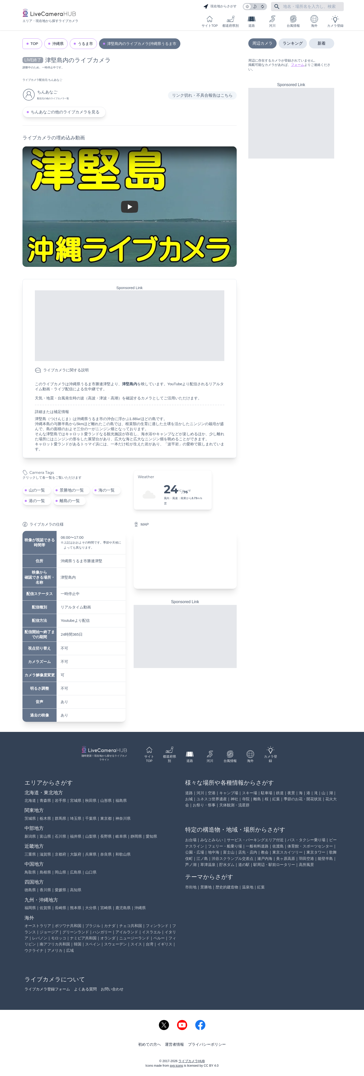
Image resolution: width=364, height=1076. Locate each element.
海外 (314, 21)
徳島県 (30, 890)
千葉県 (90, 818)
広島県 (75, 872)
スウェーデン (115, 944)
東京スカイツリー (287, 852)
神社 (234, 799)
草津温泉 (207, 864)
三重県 (30, 854)
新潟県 (30, 836)
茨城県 (30, 818)
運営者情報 (174, 1044)
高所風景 (306, 864)
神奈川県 (123, 818)
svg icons (176, 1065)
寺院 (246, 799)
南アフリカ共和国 (55, 944)
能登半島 (325, 858)
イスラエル (151, 932)
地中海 (213, 852)
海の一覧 (107, 490)
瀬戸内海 (264, 858)
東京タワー (315, 852)
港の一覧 (37, 501)
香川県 (45, 890)
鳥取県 (30, 872)
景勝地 (206, 887)
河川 (272, 21)
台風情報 (293, 21)
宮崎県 (106, 908)
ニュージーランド (134, 938)
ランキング (293, 43)
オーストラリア (38, 926)
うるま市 (85, 43)
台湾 (149, 944)
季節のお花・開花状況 (303, 799)
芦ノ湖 (191, 864)
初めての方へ (149, 1044)
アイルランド (126, 932)
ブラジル (92, 926)
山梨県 (90, 836)
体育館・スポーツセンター (310, 846)
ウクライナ (34, 950)
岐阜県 (121, 836)
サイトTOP (210, 21)
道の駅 (244, 864)
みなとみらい (211, 840)
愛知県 (151, 836)
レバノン (39, 938)
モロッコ (58, 938)
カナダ (109, 926)
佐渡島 (278, 846)
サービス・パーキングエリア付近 (255, 840)
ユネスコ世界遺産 (212, 799)
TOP (34, 43)
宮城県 (75, 800)
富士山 (228, 852)
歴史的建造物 (226, 887)
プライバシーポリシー (207, 1044)
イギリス (164, 944)
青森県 (45, 800)
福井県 (75, 836)
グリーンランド (75, 932)
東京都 (106, 818)
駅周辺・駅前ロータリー (274, 864)
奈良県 (106, 854)
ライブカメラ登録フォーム (47, 989)
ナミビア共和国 (83, 938)
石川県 (60, 836)
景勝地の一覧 (72, 490)
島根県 (45, 872)
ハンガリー (102, 932)
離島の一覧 (70, 501)
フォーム (297, 65)
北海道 (30, 800)
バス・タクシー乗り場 (306, 840)
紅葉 (276, 799)
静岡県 (136, 836)
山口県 (90, 872)
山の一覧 (37, 490)
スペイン (92, 944)
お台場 (191, 840)
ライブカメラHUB (191, 1061)
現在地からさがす (220, 6)
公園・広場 (194, 852)
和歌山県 (123, 854)
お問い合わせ (112, 989)
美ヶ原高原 (285, 858)
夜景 (291, 793)
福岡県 (30, 908)
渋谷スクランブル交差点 (232, 858)
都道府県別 (230, 21)
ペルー (159, 938)
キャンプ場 (228, 793)
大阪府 (75, 854)
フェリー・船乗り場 (225, 846)
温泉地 (247, 887)
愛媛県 (60, 890)
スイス (136, 944)
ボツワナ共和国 (68, 926)
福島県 (121, 800)
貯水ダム (226, 864)
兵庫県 (90, 854)
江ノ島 (202, 858)
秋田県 (90, 800)
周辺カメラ (262, 43)
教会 (265, 852)
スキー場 (249, 793)
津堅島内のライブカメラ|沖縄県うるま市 (141, 43)
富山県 (45, 836)
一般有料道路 (257, 846)
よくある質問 (85, 989)
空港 (211, 793)
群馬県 (60, 818)
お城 (189, 799)
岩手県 (60, 800)
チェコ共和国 (130, 926)
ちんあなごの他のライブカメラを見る (65, 112)
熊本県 (75, 908)
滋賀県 (45, 854)
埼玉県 (75, 818)
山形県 (106, 800)
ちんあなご (55, 79)
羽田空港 (306, 858)
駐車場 (266, 793)
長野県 (106, 836)
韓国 (77, 944)
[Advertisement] (129, 325)
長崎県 (60, 908)
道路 (251, 21)
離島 (257, 799)
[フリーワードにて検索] (277, 6)
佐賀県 (45, 908)
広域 (70, 950)
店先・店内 (247, 852)
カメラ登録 (335, 21)
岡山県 (60, 872)
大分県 (90, 908)
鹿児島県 (123, 908)
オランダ (107, 938)
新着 (322, 43)
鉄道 (280, 793)
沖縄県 (58, 43)
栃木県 (45, 818)
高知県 (75, 890)
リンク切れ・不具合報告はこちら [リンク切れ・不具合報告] (202, 95)
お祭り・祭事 (204, 805)
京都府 (60, 854)
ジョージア (49, 932)
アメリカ (54, 950)
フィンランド (157, 926)
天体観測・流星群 (234, 805)
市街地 (191, 887)
